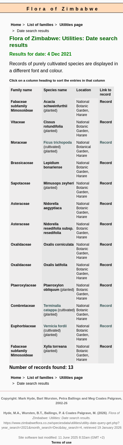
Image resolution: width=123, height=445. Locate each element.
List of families (40, 24)
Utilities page (71, 24)
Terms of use (62, 442)
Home (16, 24)
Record (106, 102)
